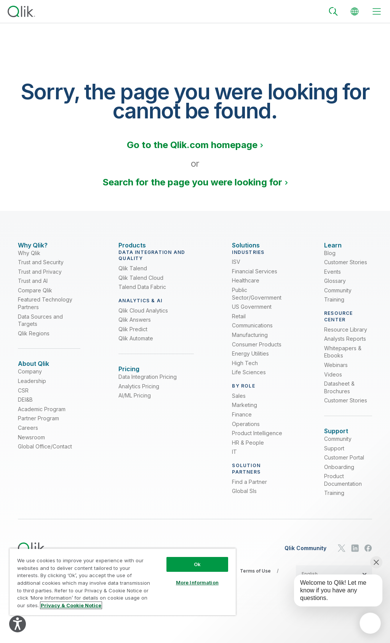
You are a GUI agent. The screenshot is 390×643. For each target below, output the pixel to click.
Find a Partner (249, 488)
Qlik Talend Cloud (140, 284)
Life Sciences (249, 379)
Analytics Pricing (138, 399)
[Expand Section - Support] (336, 437)
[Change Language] (354, 11)
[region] (123, 581)
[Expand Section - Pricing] (128, 375)
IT (234, 458)
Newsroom (31, 450)
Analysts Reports (345, 345)
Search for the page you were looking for (192, 182)
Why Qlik (29, 259)
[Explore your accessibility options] (17, 624)
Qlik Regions (34, 340)
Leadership (32, 394)
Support (334, 461)
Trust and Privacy (40, 278)
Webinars (336, 371)
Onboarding (339, 480)
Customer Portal (344, 470)
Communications (252, 332)
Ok (197, 564)
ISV (236, 268)
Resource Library (345, 336)
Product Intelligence (257, 439)
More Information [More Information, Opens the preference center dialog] (197, 582)
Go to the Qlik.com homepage (192, 144)
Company (30, 384)
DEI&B (25, 413)
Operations (246, 430)
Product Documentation (343, 493)
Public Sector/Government (256, 300)
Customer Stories (345, 268)
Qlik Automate (135, 345)
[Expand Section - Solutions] (246, 245)
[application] (370, 623)
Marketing (244, 411)
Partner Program (38, 431)
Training (334, 306)
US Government (252, 313)
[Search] (333, 11)
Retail (239, 322)
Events (332, 278)
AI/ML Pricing (134, 408)
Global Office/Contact (45, 459)
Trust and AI (33, 287)
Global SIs (244, 497)
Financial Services (254, 277)
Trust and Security (41, 268)
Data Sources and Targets (40, 327)
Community (338, 297)
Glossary (335, 287)
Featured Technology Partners (45, 310)
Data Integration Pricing (147, 390)
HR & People (248, 449)
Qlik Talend (132, 274)
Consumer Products (256, 351)
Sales (239, 402)
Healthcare (245, 287)
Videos (333, 381)
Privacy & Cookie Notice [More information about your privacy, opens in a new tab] (71, 605)
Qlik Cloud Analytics (143, 317)
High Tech (245, 369)
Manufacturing (250, 341)
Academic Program (42, 422)
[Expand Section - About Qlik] (33, 370)
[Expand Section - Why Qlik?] (33, 245)
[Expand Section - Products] (132, 245)
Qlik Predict (132, 335)
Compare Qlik (35, 297)
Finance (242, 421)
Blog (330, 259)
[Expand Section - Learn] (333, 245)
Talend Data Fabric (142, 293)
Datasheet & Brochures (339, 394)
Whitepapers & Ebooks (342, 358)
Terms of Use (255, 584)
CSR (23, 403)
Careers (28, 440)
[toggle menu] (376, 11)
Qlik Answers (134, 326)
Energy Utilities (250, 360)
